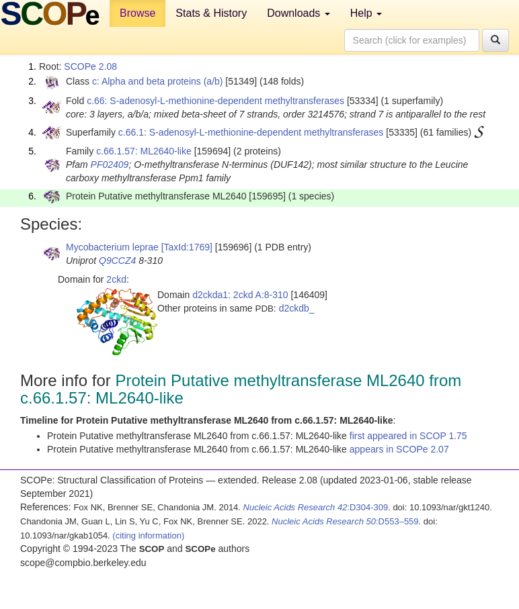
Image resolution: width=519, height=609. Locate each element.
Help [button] (366, 13)
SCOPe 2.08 (90, 66)
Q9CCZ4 (117, 260)
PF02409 (110, 164)
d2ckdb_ (297, 308)
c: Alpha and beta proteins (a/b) (157, 81)
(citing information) (148, 535)
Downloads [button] (298, 13)
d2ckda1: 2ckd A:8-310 (240, 294)
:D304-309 (316, 507)
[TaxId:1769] (186, 247)
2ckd (116, 279)
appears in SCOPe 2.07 (399, 449)
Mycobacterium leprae (112, 247)
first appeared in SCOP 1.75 (408, 435)
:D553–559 (345, 521)
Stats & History (211, 13)
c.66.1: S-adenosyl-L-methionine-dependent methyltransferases (251, 132)
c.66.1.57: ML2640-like (144, 151)
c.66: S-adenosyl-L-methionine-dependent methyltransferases (215, 100)
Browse (137, 13)
